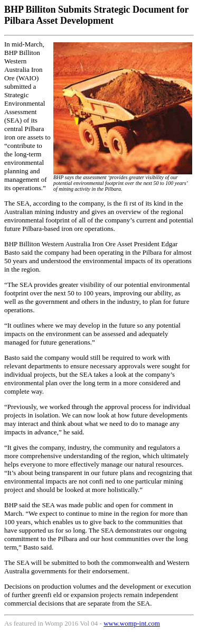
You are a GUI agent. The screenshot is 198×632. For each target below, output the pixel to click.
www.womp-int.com (131, 623)
